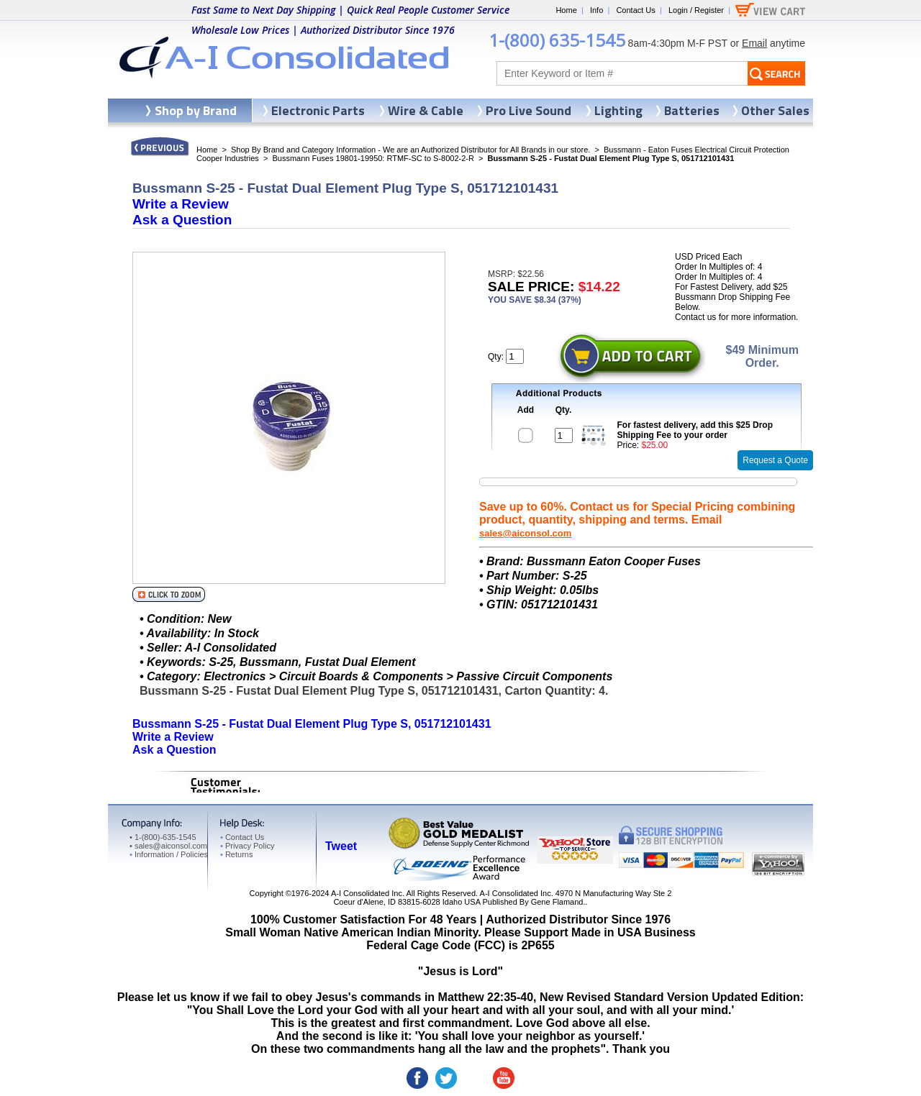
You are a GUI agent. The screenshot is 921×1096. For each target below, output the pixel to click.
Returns (236, 854)
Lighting (618, 110)
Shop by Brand (196, 110)
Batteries (692, 110)
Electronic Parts (318, 110)
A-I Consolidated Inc (366, 893)
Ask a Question (182, 219)
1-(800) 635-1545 (557, 40)
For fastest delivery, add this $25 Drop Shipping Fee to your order (695, 430)
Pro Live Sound (528, 110)
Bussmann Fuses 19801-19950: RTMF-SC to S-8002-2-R (372, 158)
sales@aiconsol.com (525, 533)
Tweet (341, 846)
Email (754, 43)
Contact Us (635, 10)
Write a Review (180, 203)
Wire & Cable (425, 110)
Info (596, 10)
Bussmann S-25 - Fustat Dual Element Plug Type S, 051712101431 (311, 724)
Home (565, 10)
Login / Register (696, 10)
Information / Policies (169, 854)
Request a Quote (775, 460)
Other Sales (775, 110)
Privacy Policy (247, 845)
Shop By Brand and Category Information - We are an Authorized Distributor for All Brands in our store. (410, 149)
